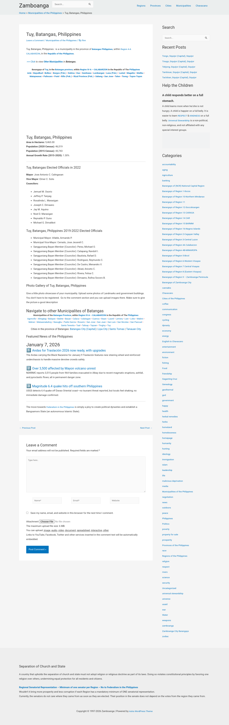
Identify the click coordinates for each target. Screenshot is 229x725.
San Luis (112, 322)
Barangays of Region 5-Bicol (177, 255)
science (166, 581)
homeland (167, 431)
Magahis (131, 73)
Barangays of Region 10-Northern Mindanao (185, 196)
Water (165, 618)
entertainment (169, 350)
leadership (167, 474)
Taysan (93, 325)
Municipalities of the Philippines (64, 40)
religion (166, 565)
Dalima (71, 73)
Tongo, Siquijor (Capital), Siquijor (179, 56)
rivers (165, 576)
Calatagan (85, 319)
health (165, 415)
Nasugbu (57, 322)
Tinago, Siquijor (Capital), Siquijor (179, 61)
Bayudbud (38, 73)
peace (165, 517)
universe (166, 602)
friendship (167, 377)
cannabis (167, 291)
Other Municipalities (55, 61)
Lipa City (103, 329)
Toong (125, 76)
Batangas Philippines (103, 49)
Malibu (140, 73)
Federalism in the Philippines (61, 407)
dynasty (166, 329)
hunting (166, 452)
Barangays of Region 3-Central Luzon (181, 239)
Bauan (68, 319)
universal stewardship (173, 597)
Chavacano (202, 5)
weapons (167, 624)
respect (166, 570)
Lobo (132, 319)
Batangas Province (62, 315)
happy (165, 409)
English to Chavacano (173, 345)
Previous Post (28, 428)
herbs (165, 425)
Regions (141, 5)
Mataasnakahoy (44, 322)
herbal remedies (170, 420)
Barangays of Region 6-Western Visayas (183, 261)
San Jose (108, 76)
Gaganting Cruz (170, 382)
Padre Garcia (70, 322)
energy (165, 340)
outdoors (167, 511)
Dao (78, 73)
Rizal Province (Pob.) (83, 76)
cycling (166, 323)
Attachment (32, 525)
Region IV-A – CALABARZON (94, 69)
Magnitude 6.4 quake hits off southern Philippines (76, 386)
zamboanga (168, 629)
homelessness (170, 436)
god (164, 398)
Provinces (155, 5)
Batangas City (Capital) (83, 329)
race (164, 554)
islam (165, 468)
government (168, 404)
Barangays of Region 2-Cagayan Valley (182, 234)
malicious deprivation (173, 484)
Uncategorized (169, 592)
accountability (169, 164)
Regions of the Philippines (176, 559)
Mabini (140, 319)
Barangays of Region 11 (174, 202)
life (163, 479)
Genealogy (167, 388)
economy (167, 334)
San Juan (101, 322)
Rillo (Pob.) (66, 76)
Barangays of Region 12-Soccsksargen (182, 207)
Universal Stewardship (184, 120)
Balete (60, 319)
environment (168, 356)
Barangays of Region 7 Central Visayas (182, 266)
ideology (166, 457)
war (164, 613)
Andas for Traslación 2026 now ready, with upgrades (78, 350)
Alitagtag (42, 319)
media (165, 490)
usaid (165, 608)
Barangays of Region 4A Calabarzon (181, 245)
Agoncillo (31, 319)
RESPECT (183, 116)
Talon (117, 76)
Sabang (98, 76)
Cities (168, 5)
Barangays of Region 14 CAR (177, 218)
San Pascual (136, 322)
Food (165, 372)
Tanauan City (133, 329)
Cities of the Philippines (174, 302)
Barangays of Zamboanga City (178, 286)
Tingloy (102, 325)
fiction (165, 361)
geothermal (168, 393)
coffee (165, 307)
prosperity (167, 543)
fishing (165, 366)
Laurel (111, 319)
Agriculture (168, 175)
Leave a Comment (35, 40)
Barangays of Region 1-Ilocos (177, 191)
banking (166, 180)
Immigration (168, 463)
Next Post (145, 428)
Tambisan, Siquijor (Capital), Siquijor (181, 72)
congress (167, 318)
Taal (78, 325)
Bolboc (48, 73)
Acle (29, 73)
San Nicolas (123, 322)
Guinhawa (86, 73)
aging (165, 170)
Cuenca (96, 319)
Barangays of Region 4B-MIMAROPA (181, 250)
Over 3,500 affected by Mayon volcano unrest (72, 368)
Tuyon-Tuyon (136, 76)
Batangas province (64, 69)
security (166, 586)
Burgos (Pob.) (59, 73)
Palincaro (48, 76)
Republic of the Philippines (63, 53)
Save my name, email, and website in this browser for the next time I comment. (72, 517)
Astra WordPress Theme (141, 711)
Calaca (76, 319)
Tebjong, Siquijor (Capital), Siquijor (180, 67)
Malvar (31, 322)
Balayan (52, 319)
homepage (167, 441)
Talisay (85, 325)
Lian (126, 319)
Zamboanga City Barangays (176, 634)
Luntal (122, 73)
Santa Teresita (68, 325)
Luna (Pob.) (111, 73)
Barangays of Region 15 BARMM (179, 223)
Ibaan (103, 319)
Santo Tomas (116, 329)
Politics (166, 527)
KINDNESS (196, 116)
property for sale (171, 538)
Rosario (81, 322)
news (165, 506)
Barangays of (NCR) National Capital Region (185, 186)
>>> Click (31, 61)
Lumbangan (98, 73)
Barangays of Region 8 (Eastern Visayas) (183, 271)
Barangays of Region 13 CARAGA (179, 213)
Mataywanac (36, 76)
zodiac (165, 640)
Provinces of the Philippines (177, 549)
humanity (167, 447)
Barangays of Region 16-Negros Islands (183, 229)
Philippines (134, 69)
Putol (56, 76)
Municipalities (183, 5)
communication (170, 313)
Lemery (119, 319)
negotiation (168, 500)
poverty (166, 533)
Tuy (46, 69)
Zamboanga (34, 5)
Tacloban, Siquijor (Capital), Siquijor (181, 77)
